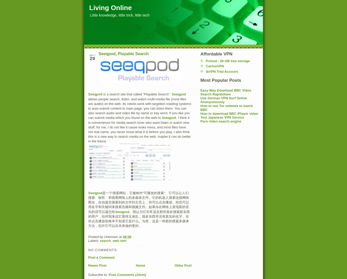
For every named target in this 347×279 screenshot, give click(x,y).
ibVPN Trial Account (222, 71)
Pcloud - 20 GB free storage (228, 61)
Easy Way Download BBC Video (225, 90)
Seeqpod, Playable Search (124, 54)
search (105, 241)
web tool (119, 241)
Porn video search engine (220, 121)
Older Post (183, 265)
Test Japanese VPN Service (222, 117)
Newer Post (97, 265)
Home (140, 265)
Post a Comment (101, 257)
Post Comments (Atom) (127, 275)
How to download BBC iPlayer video (229, 114)
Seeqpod (95, 94)
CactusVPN (215, 66)
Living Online (110, 8)
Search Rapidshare (215, 94)
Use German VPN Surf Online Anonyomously (223, 100)
